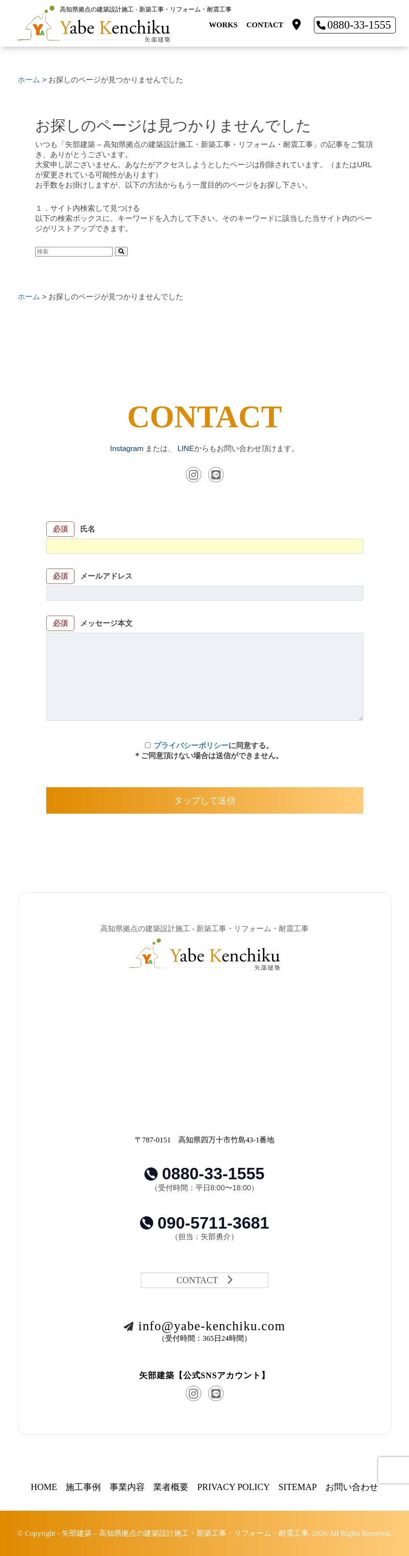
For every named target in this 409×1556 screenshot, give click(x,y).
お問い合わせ (351, 1487)
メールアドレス (204, 586)
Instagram (127, 448)
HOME (44, 1487)
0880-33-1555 (354, 24)
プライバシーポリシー (191, 745)
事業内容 (127, 1487)
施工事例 (83, 1487)
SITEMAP (297, 1487)
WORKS (223, 25)
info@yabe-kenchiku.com (204, 1326)
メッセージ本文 (204, 669)
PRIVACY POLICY (233, 1487)
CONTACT (265, 25)
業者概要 (170, 1487)
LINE (185, 448)
